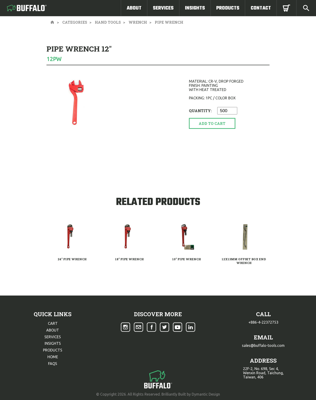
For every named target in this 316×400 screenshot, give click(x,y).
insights (53, 343)
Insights (195, 8)
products (52, 350)
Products (227, 8)
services (52, 337)
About (134, 8)
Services (163, 8)
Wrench (137, 22)
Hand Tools (108, 22)
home (52, 357)
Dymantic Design (206, 394)
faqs (52, 363)
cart (53, 323)
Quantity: (201, 110)
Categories (74, 22)
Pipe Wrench (169, 22)
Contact (261, 8)
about (52, 330)
